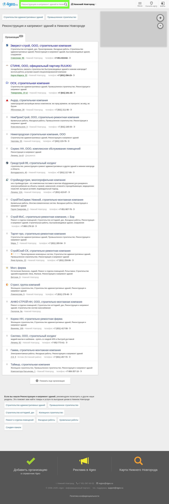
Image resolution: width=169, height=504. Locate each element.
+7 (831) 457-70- (57, 357)
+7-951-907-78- (62, 209)
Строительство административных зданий (25, 405)
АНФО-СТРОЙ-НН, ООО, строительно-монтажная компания (46, 301)
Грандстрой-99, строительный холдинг (33, 163)
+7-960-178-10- (24, 226)
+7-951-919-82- (58, 58)
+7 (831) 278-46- (58, 294)
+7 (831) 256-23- (61, 75)
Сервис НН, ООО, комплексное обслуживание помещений (46, 148)
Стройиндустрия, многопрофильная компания (38, 180)
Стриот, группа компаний (25, 284)
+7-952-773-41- (55, 342)
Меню (140, 4)
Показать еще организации (50, 381)
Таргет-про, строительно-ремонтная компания (38, 233)
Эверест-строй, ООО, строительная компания (41, 45)
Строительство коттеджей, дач (20, 412)
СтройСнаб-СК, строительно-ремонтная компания (41, 250)
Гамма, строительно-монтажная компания (36, 350)
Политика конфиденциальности (84, 496)
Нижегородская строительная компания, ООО (38, 134)
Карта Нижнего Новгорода (138, 464)
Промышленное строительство (64, 405)
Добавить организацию (30, 466)
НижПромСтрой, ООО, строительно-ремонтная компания (45, 117)
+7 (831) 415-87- (56, 192)
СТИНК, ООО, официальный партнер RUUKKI (41, 66)
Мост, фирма (18, 267)
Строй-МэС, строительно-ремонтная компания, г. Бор (42, 216)
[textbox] (43, 4)
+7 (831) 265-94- (52, 243)
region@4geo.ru (106, 483)
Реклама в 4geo (84, 464)
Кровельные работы (69, 420)
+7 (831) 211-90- (58, 110)
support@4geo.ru (115, 488)
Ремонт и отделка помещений (19, 420)
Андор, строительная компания (29, 100)
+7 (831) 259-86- (60, 260)
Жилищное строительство (51, 412)
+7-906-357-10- (69, 371)
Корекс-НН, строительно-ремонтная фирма (36, 318)
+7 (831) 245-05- (62, 127)
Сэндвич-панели (13, 427)
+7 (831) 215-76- (56, 141)
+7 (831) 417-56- (57, 328)
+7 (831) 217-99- (61, 172)
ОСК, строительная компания (30, 83)
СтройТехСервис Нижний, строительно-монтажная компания (47, 199)
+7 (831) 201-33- (62, 93)
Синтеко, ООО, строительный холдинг (33, 336)
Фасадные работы (46, 420)
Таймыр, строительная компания (30, 364)
